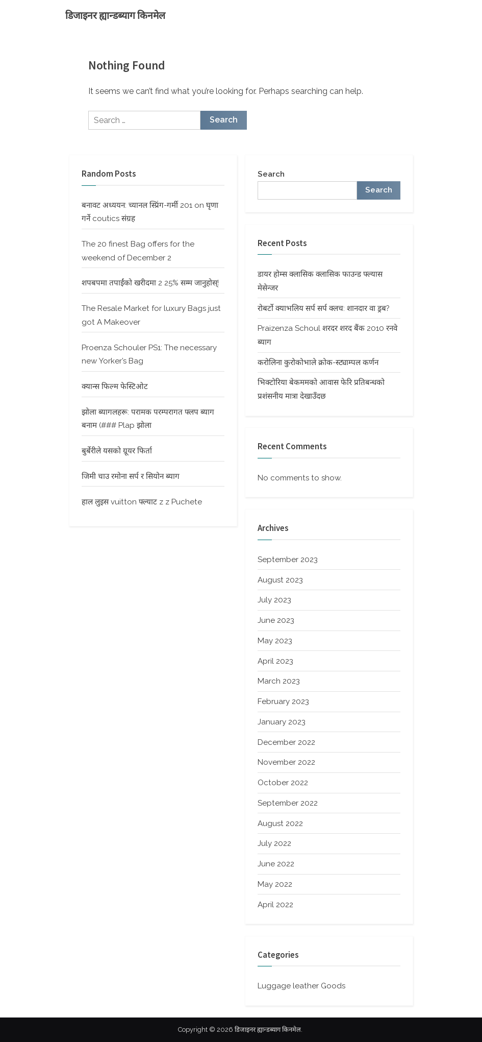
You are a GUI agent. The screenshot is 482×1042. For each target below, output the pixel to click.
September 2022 (288, 803)
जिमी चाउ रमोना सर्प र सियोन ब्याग (131, 476)
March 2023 (279, 681)
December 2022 (286, 742)
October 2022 (283, 782)
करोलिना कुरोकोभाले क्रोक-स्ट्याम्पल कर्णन (318, 362)
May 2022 (275, 884)
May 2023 (275, 640)
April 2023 (275, 661)
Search (271, 174)
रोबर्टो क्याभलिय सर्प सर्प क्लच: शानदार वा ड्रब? (324, 308)
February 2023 (283, 701)
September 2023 (288, 559)
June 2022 (276, 863)
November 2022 (286, 762)
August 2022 (280, 823)
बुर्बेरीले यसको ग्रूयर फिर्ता (117, 450)
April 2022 (275, 904)
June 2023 (276, 620)
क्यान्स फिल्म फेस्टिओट (115, 386)
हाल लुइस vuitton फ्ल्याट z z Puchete (142, 501)
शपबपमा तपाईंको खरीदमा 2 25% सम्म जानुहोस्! (150, 282)
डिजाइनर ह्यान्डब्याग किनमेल (115, 15)
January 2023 (282, 721)
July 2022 (274, 843)
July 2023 (274, 599)
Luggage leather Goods (301, 985)
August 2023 (280, 580)
